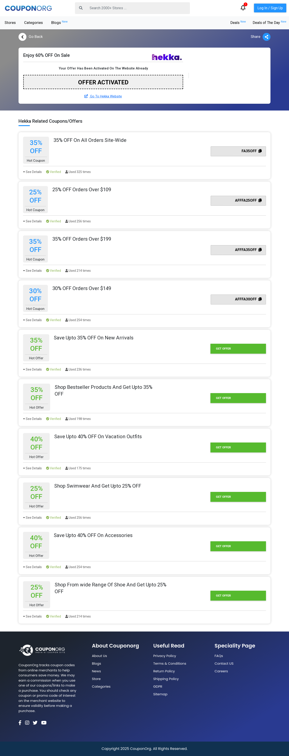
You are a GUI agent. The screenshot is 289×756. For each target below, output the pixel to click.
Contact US (223, 663)
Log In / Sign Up (270, 8)
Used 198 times (78, 419)
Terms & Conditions (169, 663)
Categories (33, 22)
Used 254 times (78, 320)
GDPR (157, 686)
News (96, 671)
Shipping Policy (166, 678)
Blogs (59, 22)
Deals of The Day (269, 23)
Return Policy (164, 671)
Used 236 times (78, 369)
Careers (221, 671)
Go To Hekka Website (103, 96)
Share (260, 37)
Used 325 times (78, 172)
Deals (238, 23)
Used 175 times (78, 468)
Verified (53, 172)
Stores (10, 22)
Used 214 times (78, 270)
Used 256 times (78, 221)
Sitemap (160, 694)
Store (96, 678)
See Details (32, 172)
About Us (99, 655)
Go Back (31, 37)
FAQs (218, 655)
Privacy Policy (164, 655)
